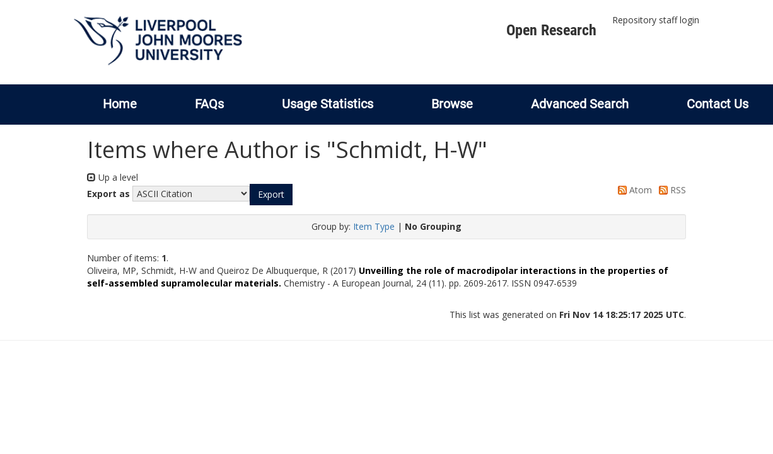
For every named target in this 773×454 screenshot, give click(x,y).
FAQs (209, 103)
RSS (670, 190)
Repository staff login (655, 20)
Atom (632, 190)
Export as (108, 194)
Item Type (374, 226)
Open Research (551, 30)
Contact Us (717, 103)
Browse (452, 103)
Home (120, 103)
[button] (271, 194)
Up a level (112, 177)
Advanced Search (580, 103)
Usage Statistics (327, 103)
